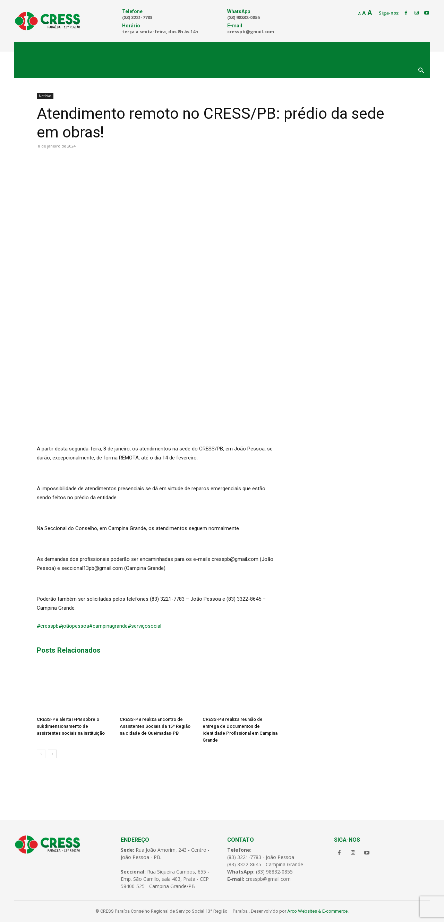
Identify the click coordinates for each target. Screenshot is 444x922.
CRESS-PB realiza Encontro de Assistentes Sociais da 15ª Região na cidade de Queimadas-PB (155, 726)
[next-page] (52, 754)
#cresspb (48, 626)
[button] (421, 71)
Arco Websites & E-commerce (317, 911)
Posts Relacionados (69, 650)
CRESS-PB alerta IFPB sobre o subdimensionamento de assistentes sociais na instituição (71, 726)
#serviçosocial (144, 626)
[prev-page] (41, 754)
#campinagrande (108, 626)
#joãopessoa (74, 626)
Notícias (45, 95)
